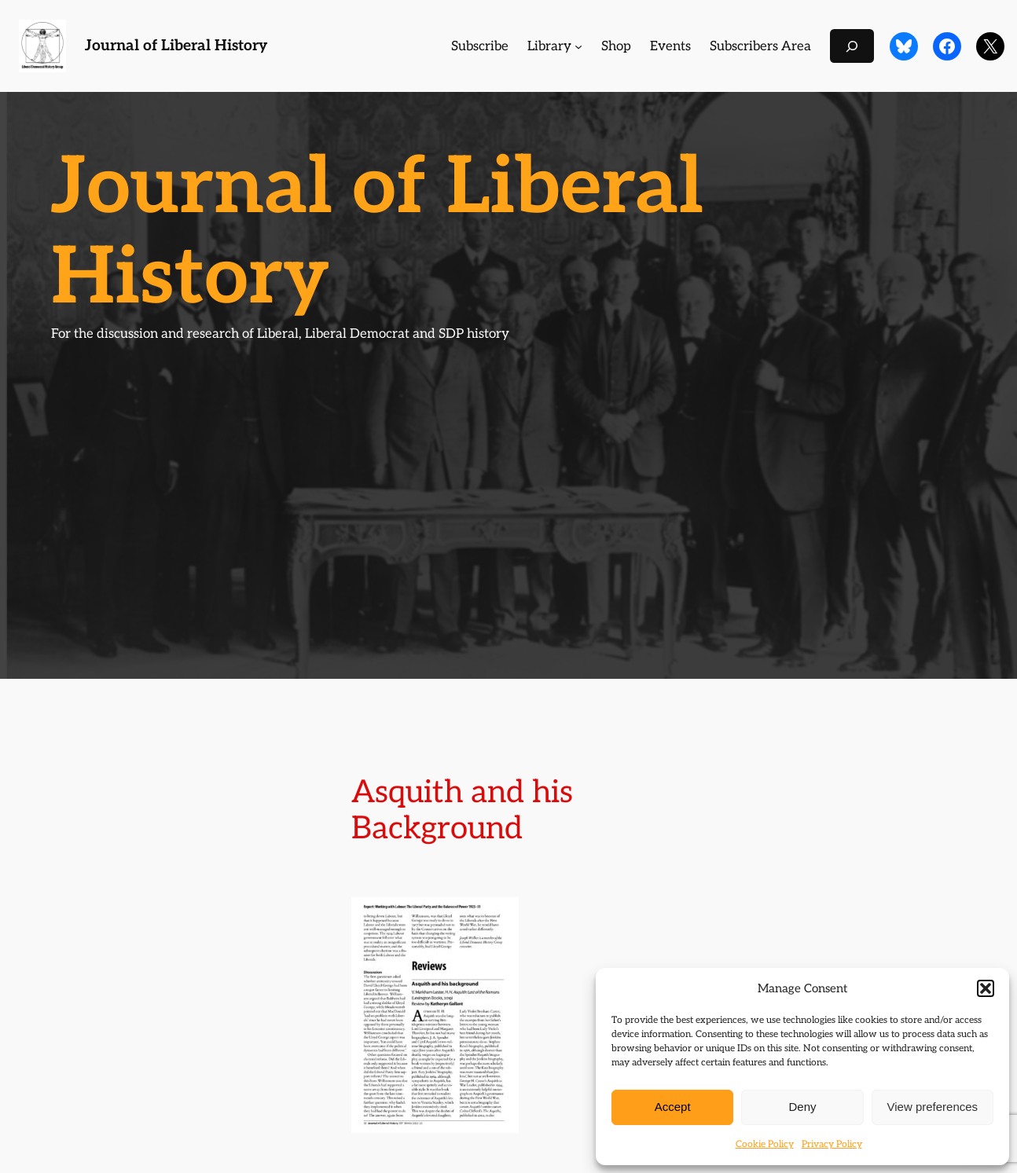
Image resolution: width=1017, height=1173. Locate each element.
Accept (673, 1106)
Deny (802, 1106)
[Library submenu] (578, 46)
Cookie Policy (765, 1144)
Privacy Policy (832, 1144)
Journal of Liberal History (176, 46)
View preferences (932, 1106)
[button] (985, 988)
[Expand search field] (852, 46)
